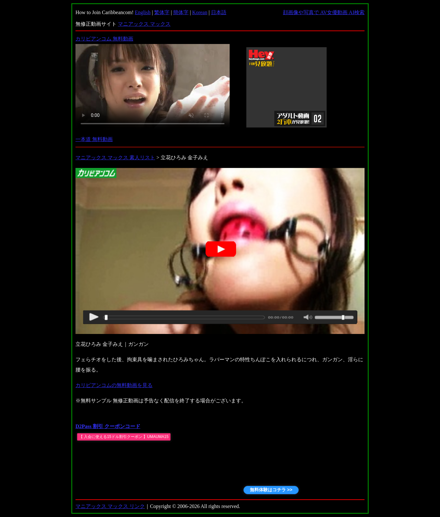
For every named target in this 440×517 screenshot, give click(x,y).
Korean (199, 12)
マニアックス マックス (144, 24)
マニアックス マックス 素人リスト (115, 157)
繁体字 (162, 12)
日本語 (218, 12)
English (143, 12)
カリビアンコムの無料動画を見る (114, 385)
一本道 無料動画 (94, 139)
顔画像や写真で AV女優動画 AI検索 (324, 12)
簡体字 (181, 12)
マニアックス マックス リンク (110, 506)
